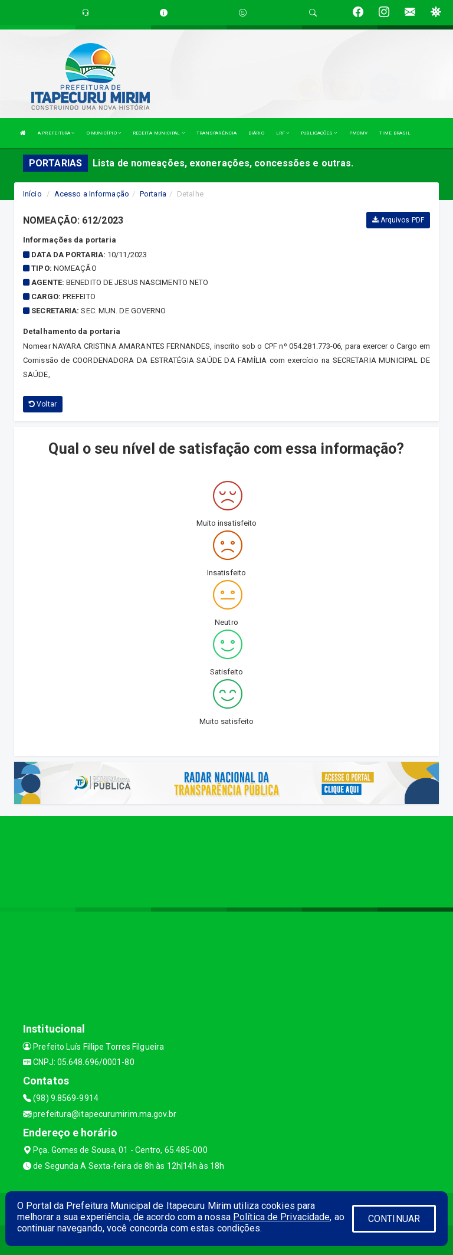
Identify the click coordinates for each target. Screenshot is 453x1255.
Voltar (43, 404)
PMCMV (358, 133)
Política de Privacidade (281, 1217)
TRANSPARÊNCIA (216, 133)
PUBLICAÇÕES (319, 133)
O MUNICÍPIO (104, 133)
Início (32, 193)
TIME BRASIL (395, 133)
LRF (283, 133)
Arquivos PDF (398, 220)
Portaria (153, 193)
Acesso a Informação (91, 193)
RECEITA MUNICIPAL (159, 133)
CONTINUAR (394, 1218)
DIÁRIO (256, 133)
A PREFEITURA (56, 133)
